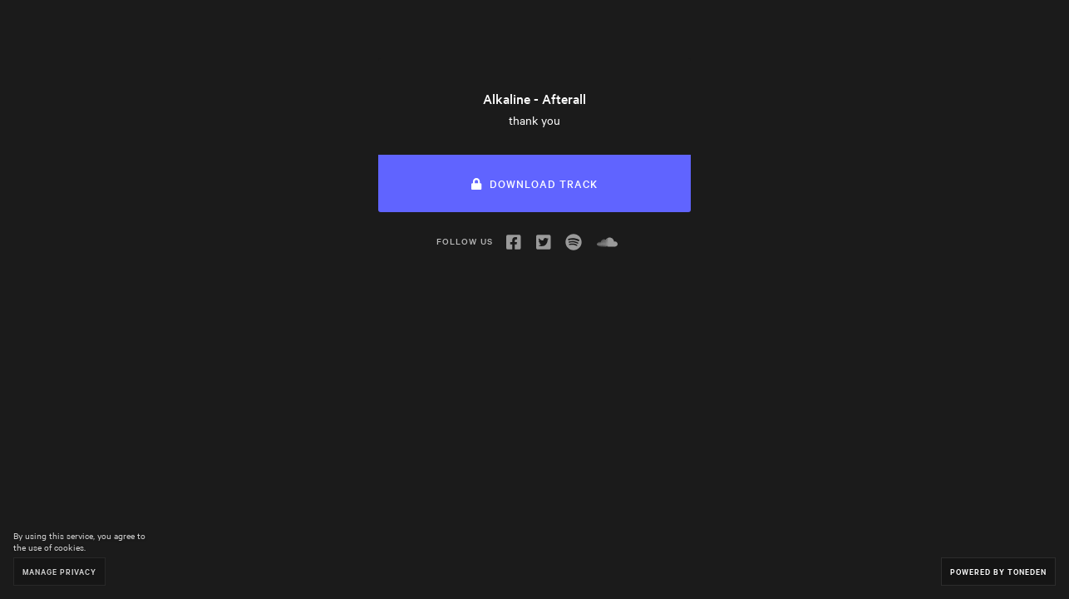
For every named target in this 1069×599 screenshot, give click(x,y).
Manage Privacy (59, 571)
